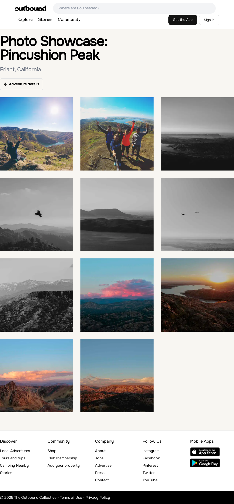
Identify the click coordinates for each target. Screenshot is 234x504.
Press (99, 472)
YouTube (150, 480)
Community (69, 20)
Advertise (103, 465)
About (100, 450)
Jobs (99, 458)
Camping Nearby (14, 465)
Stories (45, 20)
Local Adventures (15, 450)
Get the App (183, 19)
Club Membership (62, 458)
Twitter (149, 472)
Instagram (151, 450)
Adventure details (21, 84)
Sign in (209, 20)
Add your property (64, 465)
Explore (25, 20)
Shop (52, 450)
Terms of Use (71, 497)
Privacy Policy (97, 497)
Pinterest (150, 465)
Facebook (151, 458)
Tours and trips (12, 458)
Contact (102, 480)
